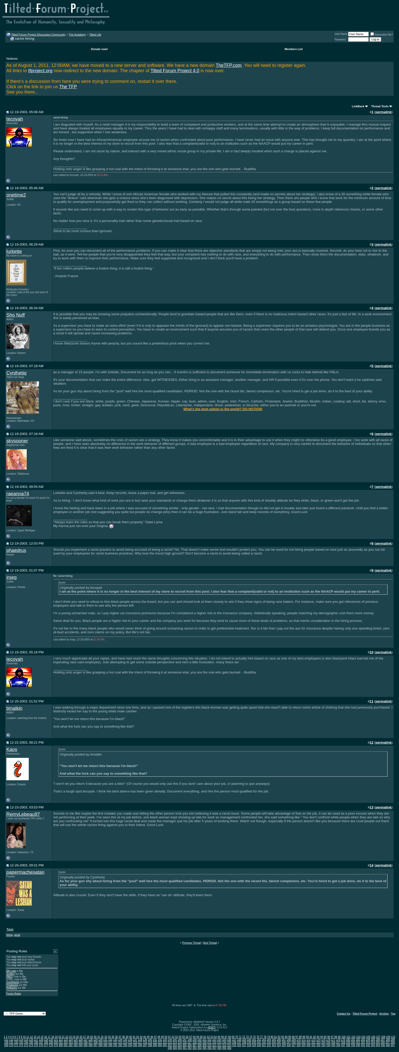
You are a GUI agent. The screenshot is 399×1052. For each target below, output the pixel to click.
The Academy (77, 34)
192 (16, 1042)
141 (155, 1039)
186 (378, 1039)
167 (284, 1039)
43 (141, 1036)
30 (95, 1036)
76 (257, 1036)
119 (46, 1039)
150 (199, 1039)
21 (63, 1036)
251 (308, 1042)
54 (180, 1036)
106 (373, 1036)
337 (343, 1045)
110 (393, 1036)
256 (333, 1042)
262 (363, 1042)
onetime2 (16, 195)
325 (284, 1045)
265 (378, 1042)
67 (226, 1036)
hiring (9, 935)
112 (11, 1039)
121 (56, 1039)
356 (209, 1048)
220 (155, 1042)
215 (130, 1042)
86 (293, 1036)
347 (393, 1045)
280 (61, 1045)
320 (259, 1045)
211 (110, 1042)
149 (194, 1039)
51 (169, 1036)
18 (52, 1036)
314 (229, 1045)
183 (363, 1039)
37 (120, 1036)
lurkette (14, 251)
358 (219, 1048)
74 (250, 1036)
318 (249, 1045)
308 (199, 1045)
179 (343, 1039)
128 (90, 1039)
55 (183, 1036)
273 (26, 1045)
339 (353, 1045)
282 (70, 1045)
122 (61, 1039)
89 (304, 1036)
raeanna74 (17, 493)
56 (187, 1036)
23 (70, 1036)
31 (98, 1036)
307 (194, 1045)
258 (343, 1042)
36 (116, 1036)
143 (165, 1039)
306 (190, 1045)
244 (274, 1042)
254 (323, 1042)
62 (208, 1036)
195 (31, 1042)
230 (204, 1042)
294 (130, 1045)
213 (120, 1042)
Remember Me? (381, 34)
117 (36, 1039)
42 (137, 1036)
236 (234, 1042)
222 (165, 1042)
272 (21, 1045)
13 (35, 1036)
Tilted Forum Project (364, 1013)
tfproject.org (40, 70)
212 (115, 1042)
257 (338, 1042)
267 (388, 1042)
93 (318, 1036)
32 (102, 1036)
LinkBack (358, 106)
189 (393, 1039)
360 (229, 1048)
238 (244, 1042)
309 (204, 1045)
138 (140, 1039)
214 (125, 1042)
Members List (293, 49)
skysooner (17, 440)
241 (259, 1042)
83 (282, 1036)
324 (279, 1045)
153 (214, 1039)
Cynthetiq (16, 372)
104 (363, 1036)
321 (264, 1045)
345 (383, 1045)
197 (41, 1042)
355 (204, 1048)
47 (155, 1036)
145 (175, 1039)
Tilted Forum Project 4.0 (175, 70)
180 (348, 1039)
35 (112, 1036)
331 (313, 1045)
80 (272, 1036)
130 (100, 1039)
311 (214, 1045)
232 (214, 1042)
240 (254, 1042)
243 (269, 1042)
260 (353, 1042)
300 (160, 1045)
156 (229, 1039)
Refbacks (11, 987)
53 (176, 1036)
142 (160, 1039)
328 (298, 1045)
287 (95, 1045)
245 (279, 1042)
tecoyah (14, 119)
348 (170, 1048)
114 (21, 1039)
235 (229, 1042)
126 (80, 1039)
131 (105, 1039)
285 (85, 1045)
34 (109, 1036)
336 (338, 1045)
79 (268, 1036)
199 (51, 1042)
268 (393, 1042)
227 (190, 1042)
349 (175, 1048)
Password (340, 39)
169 (294, 1039)
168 (289, 1039)
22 (66, 1036)
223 (170, 1042)
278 (51, 1045)
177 (333, 1039)
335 (333, 1045)
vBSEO (211, 1027)
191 (11, 1042)
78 (265, 1036)
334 (328, 1045)
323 (274, 1045)
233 (219, 1042)
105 (368, 1036)
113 (16, 1039)
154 (219, 1039)
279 (56, 1045)
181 (353, 1039)
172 (308, 1039)
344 (378, 1045)
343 (373, 1045)
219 (150, 1042)
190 (6, 1042)
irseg (11, 577)
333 (323, 1045)
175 (323, 1039)
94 (321, 1036)
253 (318, 1042)
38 (123, 1036)
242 (264, 1042)
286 (90, 1045)
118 (41, 1039)
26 (81, 1036)
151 (204, 1039)
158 (239, 1039)
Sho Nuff (15, 315)
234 (224, 1042)
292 (120, 1045)
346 (388, 1045)
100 (343, 1036)
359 (224, 1048)
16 (45, 1036)
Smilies (10, 973)
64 (215, 1036)
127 (85, 1039)
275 (36, 1045)
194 (26, 1042)
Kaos (11, 749)
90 (307, 1036)
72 (243, 1036)
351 (184, 1048)
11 (27, 1036)
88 (300, 1036)
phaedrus (16, 550)
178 (338, 1039)
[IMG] (9, 976)
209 (100, 1042)
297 (145, 1045)
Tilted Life (95, 34)
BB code (11, 971)
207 (90, 1042)
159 (244, 1039)
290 (110, 1045)
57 (190, 1036)
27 (84, 1036)
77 (261, 1036)
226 (184, 1042)
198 (46, 1042)
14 (38, 1036)
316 (239, 1045)
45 (148, 1036)
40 (130, 1036)
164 (269, 1039)
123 (66, 1039)
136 (130, 1039)
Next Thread (210, 942)
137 (135, 1039)
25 (77, 1036)
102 (353, 1036)
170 (298, 1039)
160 (249, 1039)
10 (24, 1036)
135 (125, 1039)
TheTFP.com (229, 65)
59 (197, 1036)
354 (199, 1048)
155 (224, 1039)
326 (289, 1045)
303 (175, 1045)
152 (209, 1039)
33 (105, 1036)
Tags (9, 929)
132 (110, 1039)
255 (328, 1042)
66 (222, 1036)
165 (274, 1039)
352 (190, 1048)
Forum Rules (13, 993)
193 (21, 1042)
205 (80, 1042)
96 (328, 1036)
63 (211, 1036)
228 (194, 1042)
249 (298, 1042)
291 (115, 1045)
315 (234, 1045)
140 (150, 1039)
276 (41, 1045)
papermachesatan (25, 872)
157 (234, 1039)
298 (150, 1045)
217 (140, 1042)
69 (233, 1036)
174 (318, 1039)
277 (46, 1045)
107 (378, 1036)
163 (264, 1039)
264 (373, 1042)
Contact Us (343, 1013)
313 (224, 1045)
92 (314, 1036)
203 (70, 1042)
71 (240, 1036)
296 (140, 1045)
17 (49, 1036)
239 (249, 1042)
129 (95, 1039)
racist (17, 935)
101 (348, 1036)
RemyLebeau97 (23, 814)
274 (31, 1045)
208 (95, 1042)
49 (162, 1036)
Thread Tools (380, 106)
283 (76, 1045)
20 (59, 1036)
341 (363, 1045)
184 (368, 1039)
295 (135, 1045)
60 (201, 1036)
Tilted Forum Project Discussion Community (38, 34)
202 (66, 1042)
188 (388, 1039)
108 (383, 1036)
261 (358, 1042)
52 (173, 1036)
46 (151, 1036)
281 (66, 1045)
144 (170, 1039)
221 (160, 1042)
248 (294, 1042)
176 (328, 1039)
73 (247, 1036)
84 (286, 1036)
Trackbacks (12, 982)
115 (26, 1039)
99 (339, 1036)
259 (348, 1042)
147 (184, 1039)
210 (105, 1042)
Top (393, 1013)
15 (42, 1036)
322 (269, 1045)
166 (279, 1039)
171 (304, 1039)
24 (74, 1036)
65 (219, 1036)
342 (368, 1045)
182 (358, 1039)
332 (318, 1045)
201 (61, 1042)
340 (358, 1045)
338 (348, 1045)
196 (36, 1042)
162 (259, 1039)
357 (214, 1048)
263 (368, 1042)
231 (209, 1042)
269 (6, 1045)
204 (76, 1042)
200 (56, 1042)
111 (6, 1039)
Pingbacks (12, 985)
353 (194, 1048)
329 (304, 1045)
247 (289, 1042)
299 (155, 1045)
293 (125, 1045)
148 (190, 1039)
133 (115, 1039)
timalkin (14, 708)
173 (313, 1039)
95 (325, 1036)
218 (145, 1042)
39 (126, 1036)
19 (56, 1036)
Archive (384, 1013)
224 (175, 1042)
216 (135, 1042)
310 (209, 1045)
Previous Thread (191, 942)
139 (145, 1039)
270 (11, 1045)
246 (284, 1042)
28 (88, 1036)
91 (310, 1036)
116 (31, 1039)
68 (229, 1036)
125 (76, 1039)
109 (388, 1036)
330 (308, 1045)
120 (51, 1039)
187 (383, 1039)
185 (373, 1039)
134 (120, 1039)
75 (254, 1036)
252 (313, 1042)
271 (16, 1045)
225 (180, 1042)
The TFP (68, 86)
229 (199, 1042)
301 (165, 1045)
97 (332, 1036)
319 (254, 1045)
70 (236, 1036)
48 (159, 1036)
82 (279, 1036)
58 (194, 1036)
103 (358, 1036)
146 (180, 1039)
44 (144, 1036)
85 (289, 1036)
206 (85, 1042)
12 (31, 1036)
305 (184, 1045)
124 (70, 1039)
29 (91, 1036)
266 (383, 1042)
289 (105, 1045)
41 (134, 1036)
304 (180, 1045)
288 (100, 1045)
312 (219, 1045)
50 (165, 1036)
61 (204, 1036)
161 (254, 1039)
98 (335, 1036)
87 (296, 1036)
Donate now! (99, 49)
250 (304, 1042)
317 (244, 1045)
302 (170, 1045)
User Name (341, 34)
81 (275, 1036)
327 (294, 1045)
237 (239, 1042)
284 (80, 1045)
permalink (384, 112)
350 (180, 1048)
